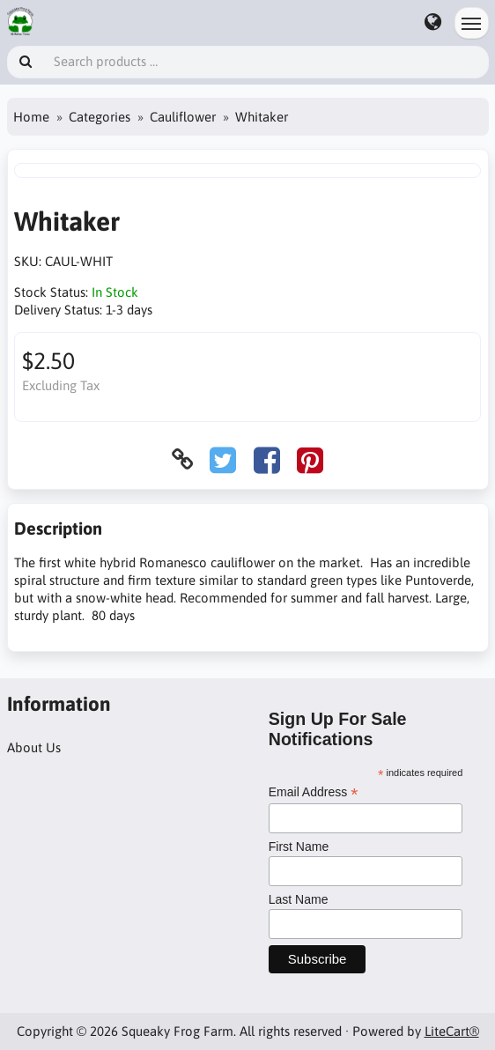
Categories (99, 116)
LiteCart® (452, 1031)
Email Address (313, 792)
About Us (34, 747)
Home (31, 116)
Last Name (299, 899)
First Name (299, 846)
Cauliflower (183, 116)
